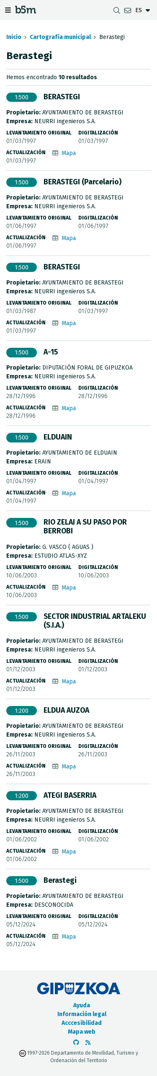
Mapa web (81, 1031)
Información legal (81, 1014)
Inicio (13, 37)
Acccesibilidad (82, 1023)
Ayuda (81, 1005)
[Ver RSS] (87, 1042)
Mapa (69, 153)
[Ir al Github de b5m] (76, 1042)
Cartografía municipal (60, 37)
